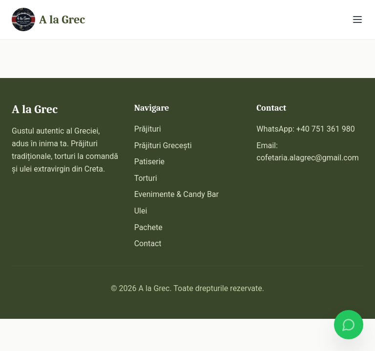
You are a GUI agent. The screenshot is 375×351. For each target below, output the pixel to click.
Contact (148, 243)
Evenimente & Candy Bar (176, 194)
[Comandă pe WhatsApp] (348, 324)
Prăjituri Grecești (163, 145)
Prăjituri (147, 129)
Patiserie (149, 161)
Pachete (148, 227)
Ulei (140, 210)
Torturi (145, 178)
